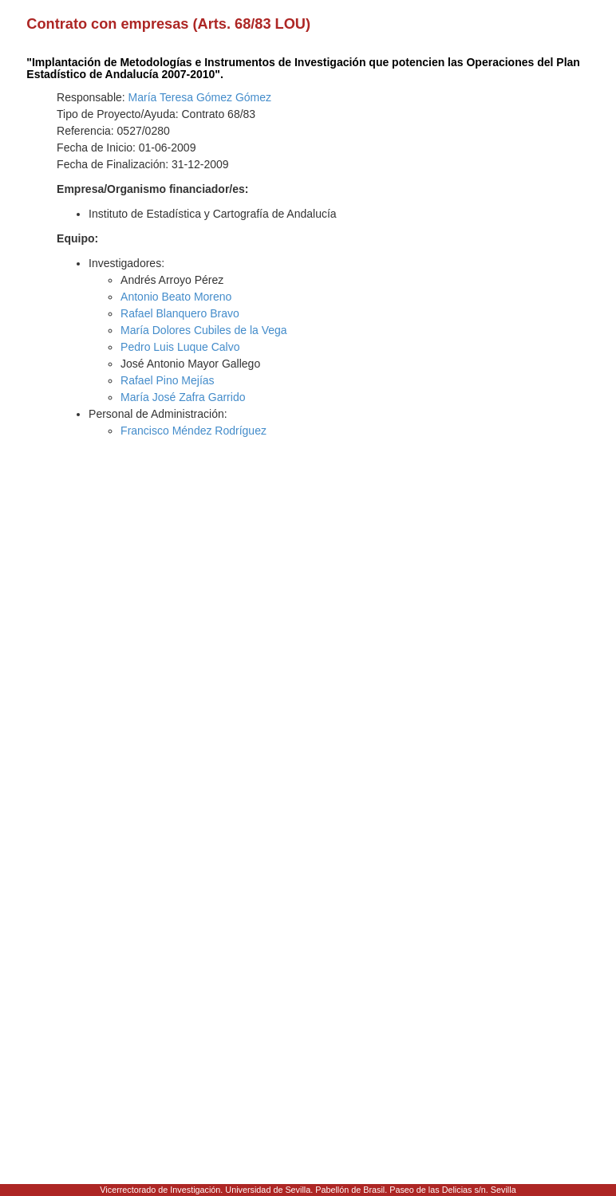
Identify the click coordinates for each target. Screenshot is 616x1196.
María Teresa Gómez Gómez (199, 97)
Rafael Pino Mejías (167, 380)
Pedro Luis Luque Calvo (179, 346)
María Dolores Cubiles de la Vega (203, 330)
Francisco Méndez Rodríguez (193, 430)
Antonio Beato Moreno (175, 296)
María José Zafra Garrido (182, 397)
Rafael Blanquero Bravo (179, 313)
